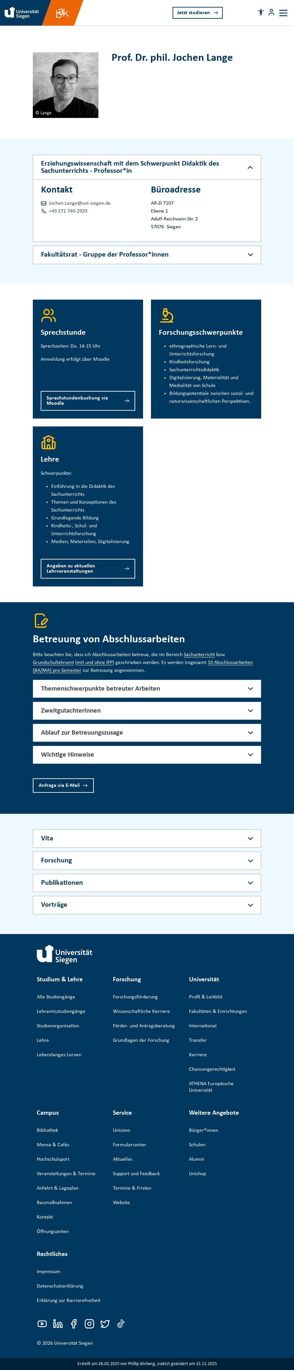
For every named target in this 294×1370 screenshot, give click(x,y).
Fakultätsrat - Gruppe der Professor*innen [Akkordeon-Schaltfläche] (105, 254)
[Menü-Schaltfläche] (271, 12)
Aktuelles (122, 1159)
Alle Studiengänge (56, 997)
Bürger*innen (203, 1130)
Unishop (197, 1173)
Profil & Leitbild (205, 997)
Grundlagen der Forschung (141, 1040)
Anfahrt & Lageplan (57, 1188)
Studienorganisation (58, 1026)
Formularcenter (129, 1145)
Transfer (198, 1040)
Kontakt (45, 1217)
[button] (261, 12)
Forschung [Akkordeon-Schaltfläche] (56, 860)
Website (121, 1202)
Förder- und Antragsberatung (144, 1026)
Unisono (121, 1130)
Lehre (43, 1040)
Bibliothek (47, 1130)
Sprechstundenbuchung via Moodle (77, 401)
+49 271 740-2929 (68, 211)
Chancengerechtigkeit (212, 1069)
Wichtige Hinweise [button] (67, 754)
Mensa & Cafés (53, 1145)
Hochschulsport (53, 1159)
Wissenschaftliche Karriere (141, 1011)
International (203, 1026)
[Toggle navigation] (283, 13)
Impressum (48, 1271)
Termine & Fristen (132, 1188)
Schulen (197, 1145)
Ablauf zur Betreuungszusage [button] (82, 732)
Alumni (196, 1159)
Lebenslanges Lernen (59, 1055)
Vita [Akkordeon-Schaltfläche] (47, 838)
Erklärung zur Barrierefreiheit (68, 1300)
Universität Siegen (73, 1343)
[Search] (241, 12)
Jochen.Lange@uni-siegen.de (80, 203)
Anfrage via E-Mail (59, 785)
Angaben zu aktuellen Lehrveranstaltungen (71, 568)
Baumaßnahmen (54, 1202)
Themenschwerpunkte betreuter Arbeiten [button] (100, 688)
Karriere (198, 1055)
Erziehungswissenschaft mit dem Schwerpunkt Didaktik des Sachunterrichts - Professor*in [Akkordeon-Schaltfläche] (130, 167)
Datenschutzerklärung (60, 1286)
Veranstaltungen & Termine (66, 1173)
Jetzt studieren (193, 12)
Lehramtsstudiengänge (61, 1011)
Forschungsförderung (135, 997)
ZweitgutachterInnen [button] (71, 710)
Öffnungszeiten (53, 1231)
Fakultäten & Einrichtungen (218, 1011)
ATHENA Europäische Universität (211, 1087)
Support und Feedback (136, 1173)
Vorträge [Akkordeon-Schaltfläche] (54, 905)
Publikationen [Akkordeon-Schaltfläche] (62, 882)
